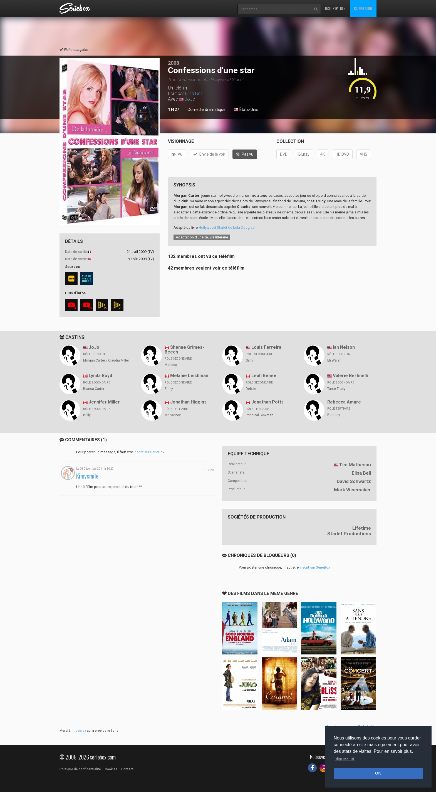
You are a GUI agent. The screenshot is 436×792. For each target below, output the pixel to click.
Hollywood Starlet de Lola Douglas (226, 227)
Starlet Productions (349, 533)
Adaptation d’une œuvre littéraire (202, 237)
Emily (169, 389)
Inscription (335, 8)
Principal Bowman (259, 415)
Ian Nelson (344, 347)
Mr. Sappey (173, 415)
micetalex (78, 731)
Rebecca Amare (344, 402)
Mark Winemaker (352, 489)
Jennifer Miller (104, 402)
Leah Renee (263, 375)
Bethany (333, 415)
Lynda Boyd (100, 375)
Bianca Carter (93, 389)
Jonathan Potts (267, 402)
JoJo (190, 99)
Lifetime (361, 528)
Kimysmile (87, 476)
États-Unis (246, 110)
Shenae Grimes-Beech (184, 350)
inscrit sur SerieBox (149, 452)
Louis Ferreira (266, 347)
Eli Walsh (334, 360)
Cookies (111, 769)
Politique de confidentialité (80, 769)
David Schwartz (354, 481)
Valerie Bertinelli (350, 375)
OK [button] (378, 773)
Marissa (171, 365)
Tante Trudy (336, 389)
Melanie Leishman (189, 375)
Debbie (251, 389)
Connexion (363, 8)
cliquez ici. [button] (345, 758)
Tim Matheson (355, 464)
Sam (249, 360)
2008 (173, 63)
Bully (87, 415)
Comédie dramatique (206, 109)
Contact (127, 769)
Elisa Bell (193, 93)
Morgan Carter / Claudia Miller (106, 360)
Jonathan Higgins (188, 402)
